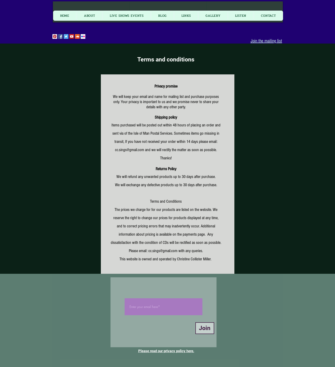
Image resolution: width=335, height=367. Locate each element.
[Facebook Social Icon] (60, 36)
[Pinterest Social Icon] (54, 36)
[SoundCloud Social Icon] (77, 36)
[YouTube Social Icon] (71, 36)
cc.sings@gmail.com (129, 149)
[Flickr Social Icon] (83, 36)
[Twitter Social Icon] (66, 36)
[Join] (204, 328)
